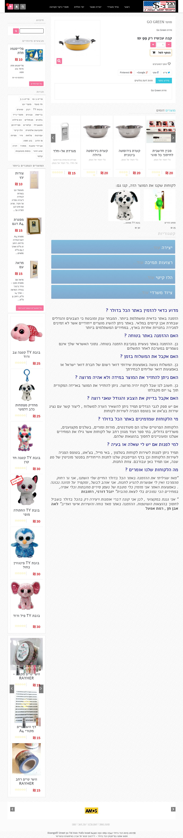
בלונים (39, 120)
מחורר (23, 145)
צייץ (166, 72)
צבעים (29, 114)
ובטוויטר (60, 836)
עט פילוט (17, 120)
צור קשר (82, 824)
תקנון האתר (104, 824)
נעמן (105, 487)
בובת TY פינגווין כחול (26, 565)
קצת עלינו (92, 824)
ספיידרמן (15, 125)
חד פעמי (38, 104)
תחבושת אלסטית (34, 130)
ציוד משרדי (113, 7)
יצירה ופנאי (96, 7)
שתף (156, 72)
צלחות (29, 135)
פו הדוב (39, 140)
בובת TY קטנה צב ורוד (26, 354)
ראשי (127, 7)
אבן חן (172, 508)
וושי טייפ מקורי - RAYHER (26, 676)
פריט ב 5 (24, 99)
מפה (74, 824)
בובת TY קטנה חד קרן (26, 460)
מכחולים (29, 120)
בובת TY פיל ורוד (26, 616)
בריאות (39, 114)
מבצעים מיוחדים (33, 41)
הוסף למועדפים (160, 64)
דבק (28, 109)
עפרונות (39, 135)
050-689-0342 (105, 833)
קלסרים (27, 125)
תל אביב (78, 836)
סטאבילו (38, 125)
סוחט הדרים (170, 222)
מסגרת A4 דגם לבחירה (18, 224)
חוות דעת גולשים (144, 80)
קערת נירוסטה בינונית (129, 153)
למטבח (126, 22)
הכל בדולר (118, 833)
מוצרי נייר (18, 114)
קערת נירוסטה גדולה (97, 153)
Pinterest (126, 72)
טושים (20, 109)
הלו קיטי (18, 130)
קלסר (40, 156)
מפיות (13, 135)
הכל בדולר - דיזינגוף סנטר (94, 836)
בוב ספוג (27, 140)
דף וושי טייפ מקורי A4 (26, 729)
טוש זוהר (38, 151)
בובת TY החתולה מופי (26, 512)
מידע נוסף (163, 80)
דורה (15, 145)
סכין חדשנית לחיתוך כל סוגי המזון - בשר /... (162, 155)
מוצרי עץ (26, 104)
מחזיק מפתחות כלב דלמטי (26, 407)
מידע (114, 22)
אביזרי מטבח (36, 145)
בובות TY (38, 109)
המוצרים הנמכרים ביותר (28, 166)
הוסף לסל (161, 53)
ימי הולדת (79, 7)
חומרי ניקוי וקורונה (59, 7)
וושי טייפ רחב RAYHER (26, 781)
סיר (21, 135)
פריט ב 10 (37, 99)
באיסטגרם (69, 836)
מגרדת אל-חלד (64, 151)
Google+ (142, 72)
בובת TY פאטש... (131, 222)
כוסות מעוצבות (23, 151)
